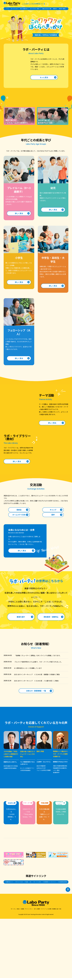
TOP (11, 970)
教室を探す (55, 8)
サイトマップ (43, 970)
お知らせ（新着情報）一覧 (36, 743)
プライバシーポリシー (29, 970)
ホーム (7, 8)
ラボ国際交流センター (9, 943)
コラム (14, 970)
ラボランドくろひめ (19, 943)
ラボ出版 (26, 943)
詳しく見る (19, 213)
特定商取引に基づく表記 (56, 970)
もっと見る (44, 77)
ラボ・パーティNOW (37, 943)
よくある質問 (48, 970)
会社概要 (38, 970)
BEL (30, 943)
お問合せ (18, 970)
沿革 (35, 970)
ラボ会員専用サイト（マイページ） (49, 943)
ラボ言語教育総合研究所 (62, 943)
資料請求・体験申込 (62, 8)
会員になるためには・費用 (46, 8)
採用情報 (22, 970)
